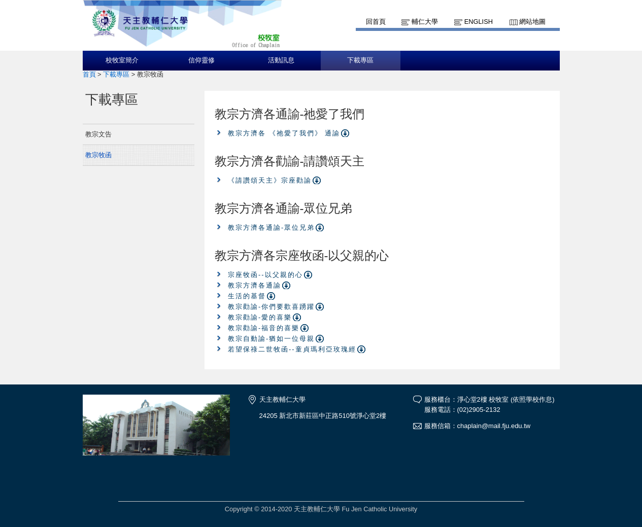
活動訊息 (281, 60)
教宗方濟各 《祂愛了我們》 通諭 (284, 133)
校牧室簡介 (122, 60)
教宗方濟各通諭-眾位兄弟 (271, 227)
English (478, 21)
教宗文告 (98, 134)
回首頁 (376, 21)
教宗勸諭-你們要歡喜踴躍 (271, 306)
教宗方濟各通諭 (254, 285)
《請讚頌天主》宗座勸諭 (270, 180)
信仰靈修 (201, 60)
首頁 (89, 74)
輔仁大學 (425, 21)
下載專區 (360, 60)
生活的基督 (247, 296)
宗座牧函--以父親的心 (265, 274)
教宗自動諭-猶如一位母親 (271, 338)
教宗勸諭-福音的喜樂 (263, 328)
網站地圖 (532, 21)
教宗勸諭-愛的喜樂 (260, 317)
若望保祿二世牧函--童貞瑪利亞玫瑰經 (292, 349)
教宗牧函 (98, 155)
